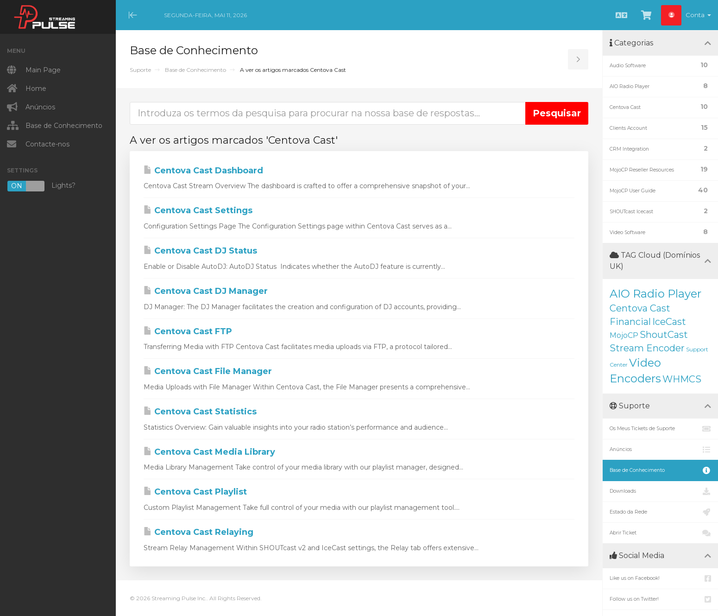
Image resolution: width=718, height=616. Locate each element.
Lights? (41, 186)
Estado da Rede (660, 512)
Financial (630, 321)
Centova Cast (640, 308)
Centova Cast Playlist (195, 492)
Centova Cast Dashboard (203, 170)
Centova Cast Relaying (198, 532)
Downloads (660, 491)
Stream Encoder (647, 348)
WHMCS (681, 379)
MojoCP (624, 335)
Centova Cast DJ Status (200, 251)
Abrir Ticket (660, 533)
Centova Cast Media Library (209, 452)
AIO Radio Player (655, 293)
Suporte (140, 69)
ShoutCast (664, 334)
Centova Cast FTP (188, 331)
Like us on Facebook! (660, 578)
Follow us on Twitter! (660, 599)
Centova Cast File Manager (208, 371)
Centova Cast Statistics (200, 411)
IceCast (669, 321)
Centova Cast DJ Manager (206, 291)
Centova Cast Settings (198, 210)
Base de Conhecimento (195, 69)
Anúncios (660, 449)
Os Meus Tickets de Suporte (660, 428)
